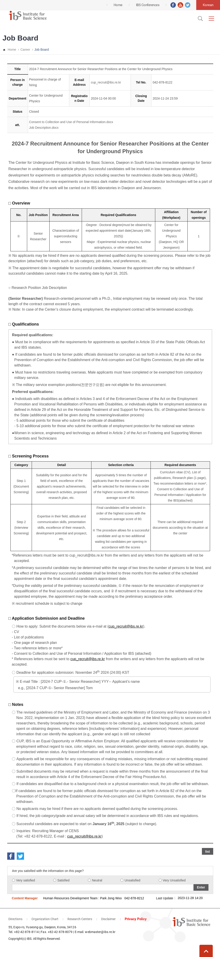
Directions (15, 919)
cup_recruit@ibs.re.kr (106, 82)
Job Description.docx (44, 127)
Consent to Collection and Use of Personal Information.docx (71, 122)
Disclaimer (108, 919)
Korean (208, 5)
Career (25, 49)
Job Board (41, 49)
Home (12, 49)
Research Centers (79, 919)
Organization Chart (44, 919)
